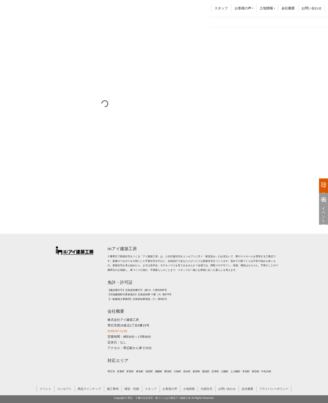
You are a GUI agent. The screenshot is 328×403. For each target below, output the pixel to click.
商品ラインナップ (89, 388)
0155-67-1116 (117, 331)
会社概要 (247, 388)
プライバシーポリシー (273, 388)
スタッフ (151, 388)
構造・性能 (131, 388)
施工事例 (113, 388)
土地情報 (189, 388)
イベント (45, 388)
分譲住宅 (206, 388)
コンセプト (64, 388)
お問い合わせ (227, 388)
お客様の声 (170, 388)
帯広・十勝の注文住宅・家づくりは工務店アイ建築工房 (159, 398)
